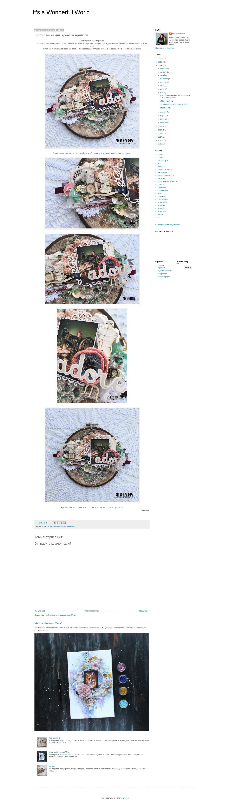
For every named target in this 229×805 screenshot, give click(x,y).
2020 (160, 59)
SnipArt (160, 214)
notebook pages (164, 277)
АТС (159, 163)
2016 (160, 130)
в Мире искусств (166, 101)
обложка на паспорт (166, 175)
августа (163, 82)
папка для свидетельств (167, 181)
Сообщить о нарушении (167, 224)
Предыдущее (143, 611)
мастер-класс (163, 172)
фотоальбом (163, 190)
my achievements (164, 271)
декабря (163, 68)
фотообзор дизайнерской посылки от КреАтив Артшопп (175, 96)
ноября (163, 72)
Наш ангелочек (55, 738)
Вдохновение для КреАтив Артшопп (174, 104)
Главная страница (91, 611)
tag (159, 217)
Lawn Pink (162, 196)
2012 (160, 144)
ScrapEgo (161, 205)
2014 (160, 137)
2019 (160, 62)
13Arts (160, 155)
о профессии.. (165, 108)
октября (163, 75)
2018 (160, 66)
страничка (162, 187)
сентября (164, 79)
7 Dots (160, 158)
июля (162, 86)
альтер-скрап (47, 526)
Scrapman (162, 211)
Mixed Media (70, 526)
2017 (160, 127)
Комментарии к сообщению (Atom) (62, 615)
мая (162, 92)
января (163, 122)
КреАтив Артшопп (59, 526)
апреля (163, 112)
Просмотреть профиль (164, 48)
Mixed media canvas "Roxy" (48, 623)
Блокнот (161, 167)
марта (163, 116)
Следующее (40, 611)
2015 (160, 134)
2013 (160, 140)
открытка (161, 178)
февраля (164, 119)
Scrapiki (161, 208)
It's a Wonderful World (61, 12)
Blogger (126, 798)
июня (162, 89)
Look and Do (163, 199)
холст (160, 193)
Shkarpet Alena (178, 34)
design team (162, 274)
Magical (52, 766)
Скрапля (161, 184)
